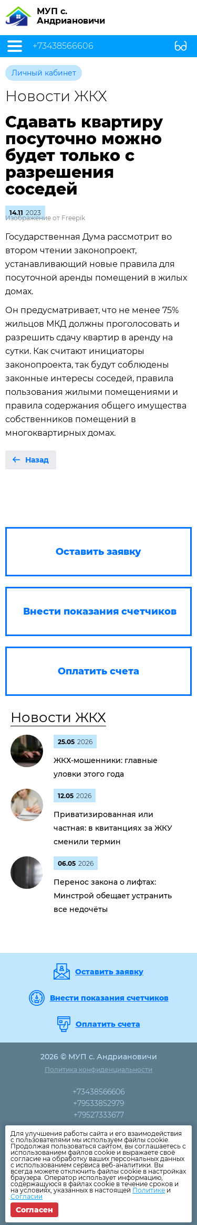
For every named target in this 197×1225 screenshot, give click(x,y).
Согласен (34, 1210)
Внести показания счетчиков (109, 998)
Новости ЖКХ (58, 717)
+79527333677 (99, 1115)
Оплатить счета (108, 1024)
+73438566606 (63, 46)
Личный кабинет (44, 73)
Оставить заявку (109, 971)
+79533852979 (98, 1103)
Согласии (27, 1196)
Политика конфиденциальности (98, 1069)
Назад (37, 460)
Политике (148, 1190)
